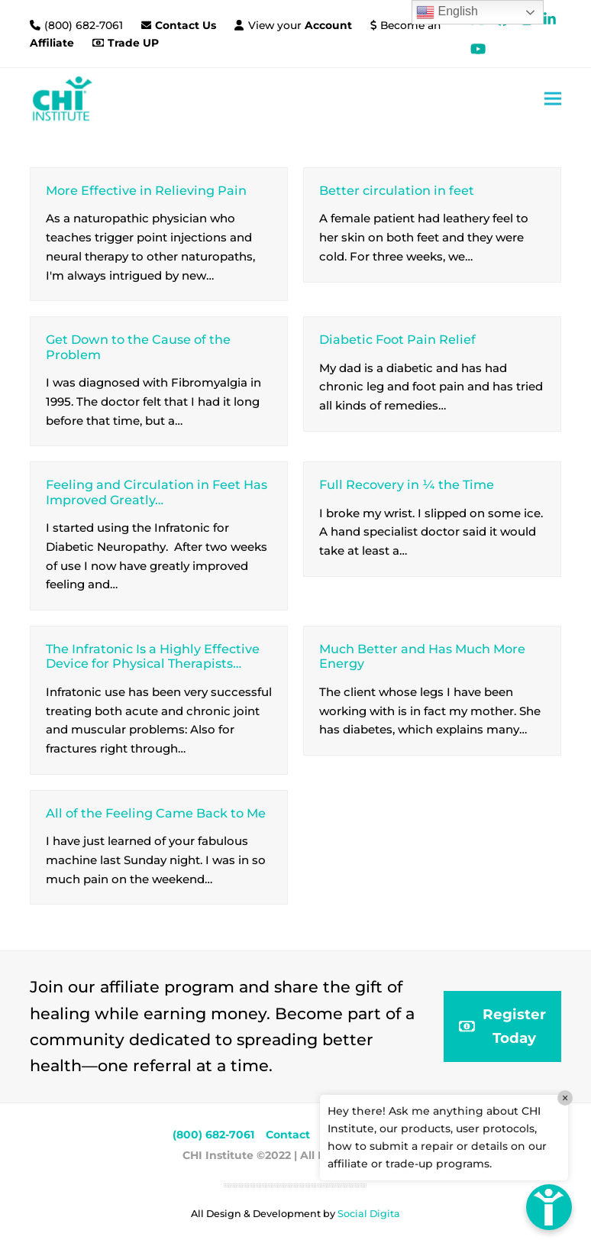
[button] (552, 98)
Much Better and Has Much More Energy (422, 656)
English (447, 12)
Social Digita (368, 1213)
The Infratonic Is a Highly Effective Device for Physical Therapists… (153, 656)
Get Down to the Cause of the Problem (138, 346)
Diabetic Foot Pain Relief (397, 339)
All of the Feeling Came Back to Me (156, 813)
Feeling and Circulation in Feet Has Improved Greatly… (156, 492)
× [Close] (565, 1098)
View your (300, 25)
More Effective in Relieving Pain (146, 190)
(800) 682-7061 (85, 25)
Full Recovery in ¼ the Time (406, 484)
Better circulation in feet (396, 190)
